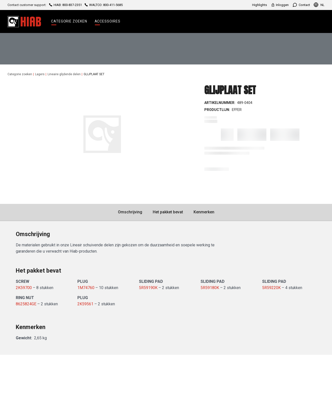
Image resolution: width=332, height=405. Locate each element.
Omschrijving (130, 212)
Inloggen (280, 5)
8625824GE (26, 304)
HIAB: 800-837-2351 (65, 5)
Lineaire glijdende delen (64, 74)
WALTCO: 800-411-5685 (103, 5)
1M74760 (85, 287)
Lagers (40, 74)
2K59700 (24, 287)
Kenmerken (204, 212)
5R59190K (148, 287)
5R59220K (271, 287)
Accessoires (107, 21)
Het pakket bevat (168, 212)
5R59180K (210, 287)
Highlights (259, 5)
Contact (301, 5)
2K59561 (85, 304)
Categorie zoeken (69, 21)
